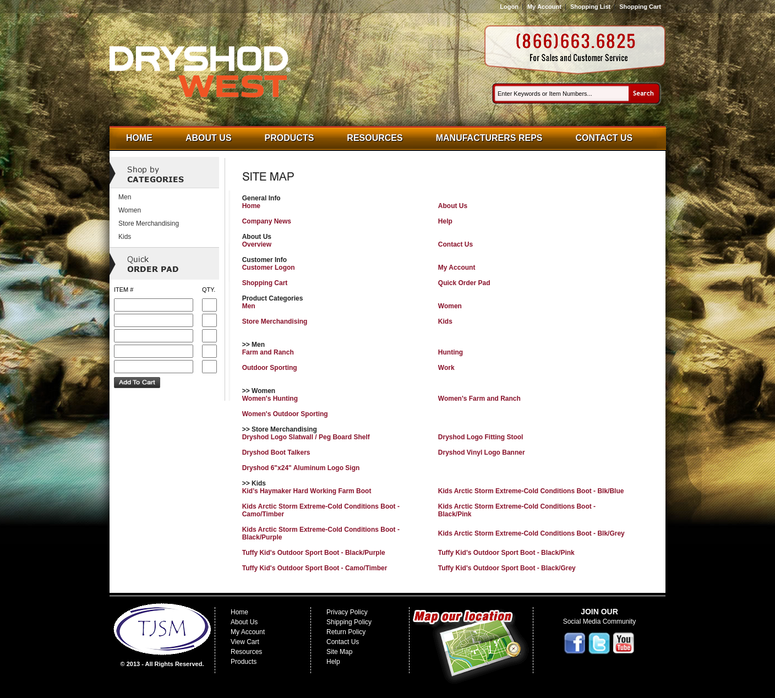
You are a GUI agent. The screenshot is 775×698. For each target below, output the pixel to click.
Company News (266, 221)
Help (445, 221)
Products (289, 138)
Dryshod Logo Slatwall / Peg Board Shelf (306, 437)
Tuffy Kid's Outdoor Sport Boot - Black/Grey (507, 568)
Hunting (450, 352)
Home (139, 138)
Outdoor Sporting (269, 368)
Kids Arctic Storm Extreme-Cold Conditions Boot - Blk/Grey (531, 533)
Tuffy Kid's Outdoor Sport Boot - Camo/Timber (315, 568)
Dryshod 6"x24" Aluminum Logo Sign (301, 468)
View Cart (245, 642)
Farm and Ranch (268, 352)
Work (446, 368)
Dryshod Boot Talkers (276, 452)
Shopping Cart (640, 6)
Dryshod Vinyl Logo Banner (481, 452)
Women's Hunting (270, 398)
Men (248, 306)
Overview (256, 244)
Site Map (339, 652)
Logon (509, 6)
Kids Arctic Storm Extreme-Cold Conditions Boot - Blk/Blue (531, 491)
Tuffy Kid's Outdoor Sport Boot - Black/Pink (506, 553)
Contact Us (604, 138)
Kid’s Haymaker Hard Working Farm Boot (307, 491)
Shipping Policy (349, 622)
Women (450, 306)
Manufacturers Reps (489, 138)
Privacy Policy (347, 612)
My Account (544, 6)
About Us (208, 138)
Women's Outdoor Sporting (285, 414)
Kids (445, 321)
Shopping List (590, 6)
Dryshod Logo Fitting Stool (480, 437)
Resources (374, 138)
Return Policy (345, 632)
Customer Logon (268, 267)
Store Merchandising (275, 321)
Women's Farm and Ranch (479, 398)
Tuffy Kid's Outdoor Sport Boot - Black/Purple (313, 553)
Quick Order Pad (464, 283)
